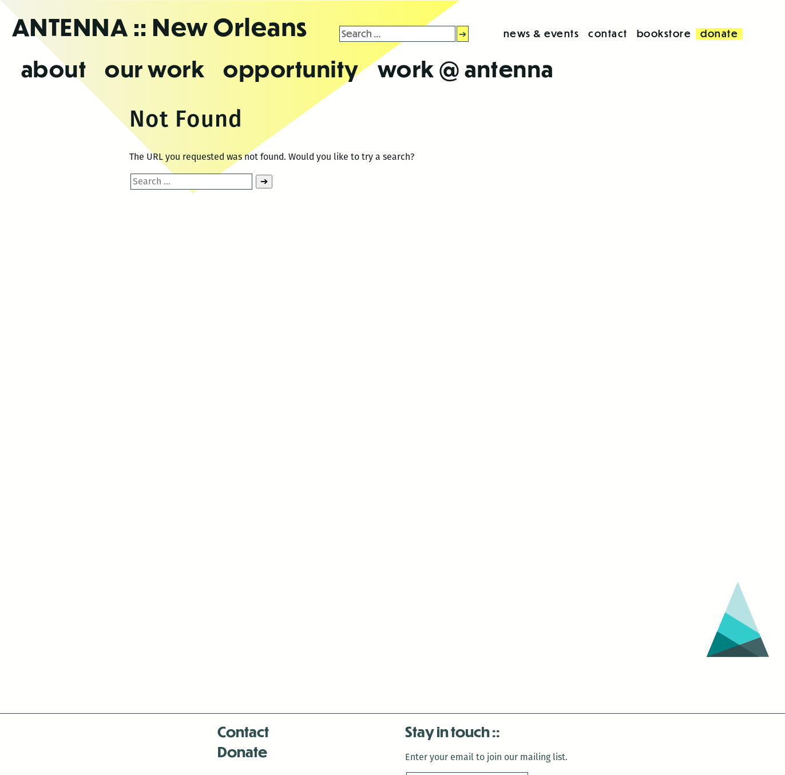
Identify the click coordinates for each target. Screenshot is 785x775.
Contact (243, 731)
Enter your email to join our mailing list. (486, 757)
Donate (242, 751)
